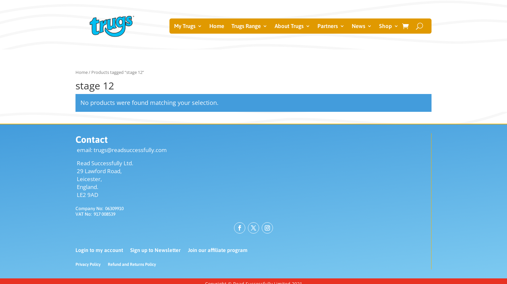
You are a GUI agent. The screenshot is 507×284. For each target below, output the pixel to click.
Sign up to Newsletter (155, 250)
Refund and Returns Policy (132, 264)
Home (216, 26)
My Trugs (184, 26)
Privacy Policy (88, 264)
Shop (385, 26)
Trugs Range (246, 26)
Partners (327, 26)
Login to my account (99, 250)
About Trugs (289, 26)
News (358, 26)
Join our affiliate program (218, 250)
